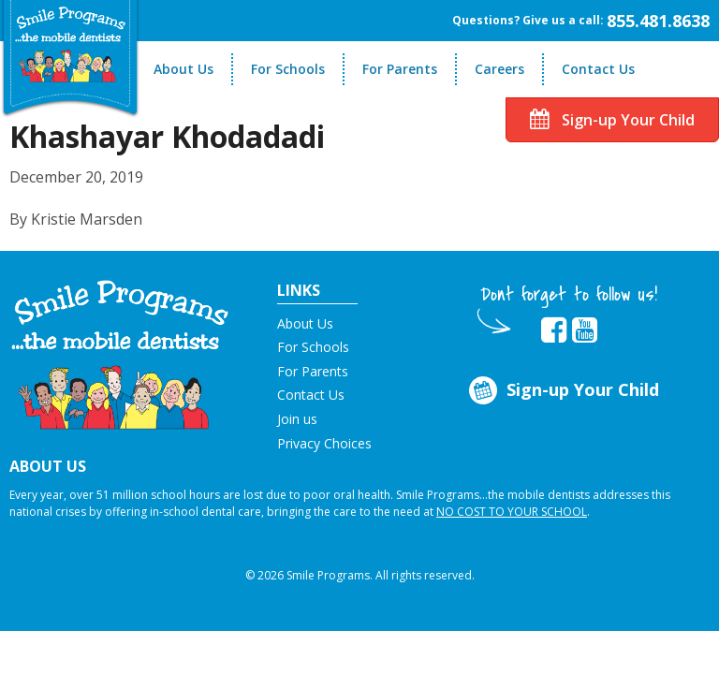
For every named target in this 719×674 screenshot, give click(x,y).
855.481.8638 (658, 20)
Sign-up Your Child (612, 120)
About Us (183, 69)
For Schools (288, 69)
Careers (499, 69)
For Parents (399, 69)
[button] (119, 353)
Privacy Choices (324, 443)
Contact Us (598, 69)
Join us (297, 419)
